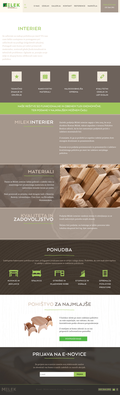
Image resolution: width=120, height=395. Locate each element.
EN (25, 8)
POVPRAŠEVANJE (73, 339)
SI (25, 5)
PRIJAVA (80, 374)
